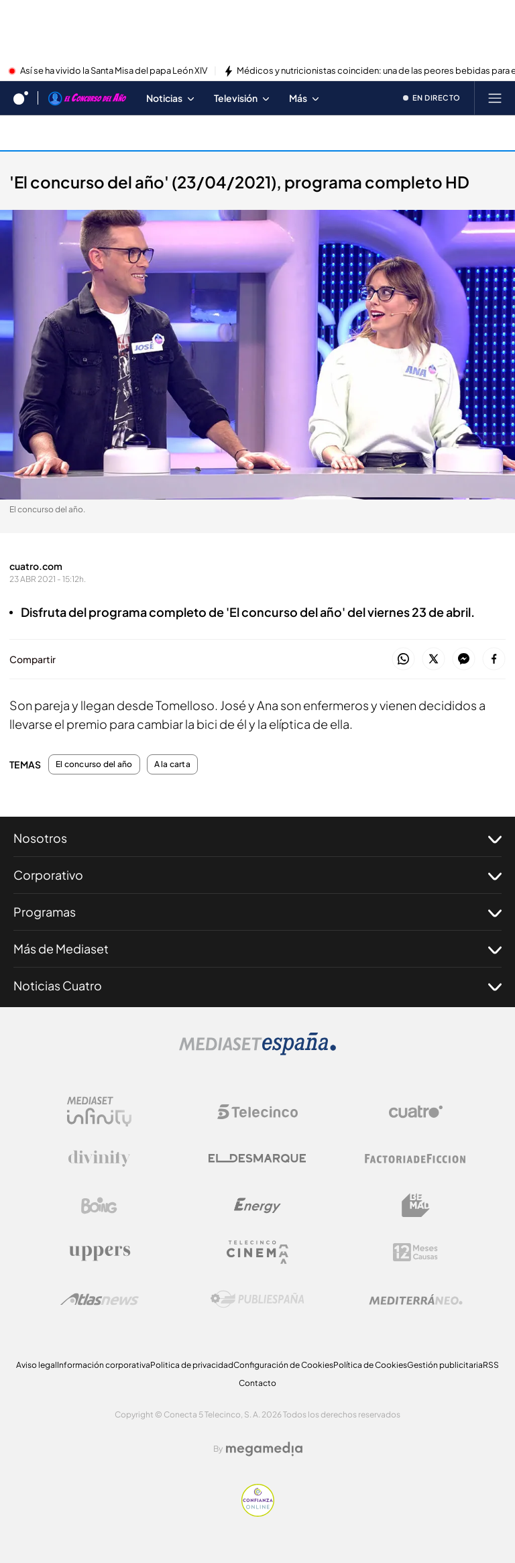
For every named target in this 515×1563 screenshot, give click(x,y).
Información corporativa (103, 1365)
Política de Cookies (370, 1365)
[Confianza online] (257, 1512)
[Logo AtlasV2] (99, 1299)
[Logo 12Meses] (415, 1252)
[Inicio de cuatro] (20, 98)
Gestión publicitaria (445, 1365)
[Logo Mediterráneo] (416, 1299)
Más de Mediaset (257, 949)
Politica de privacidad (191, 1365)
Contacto (257, 1383)
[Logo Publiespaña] (257, 1299)
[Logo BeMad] (416, 1205)
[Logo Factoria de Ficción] (416, 1158)
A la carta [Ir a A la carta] (39, 132)
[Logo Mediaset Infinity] (99, 1111)
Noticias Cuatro (257, 986)
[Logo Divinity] (99, 1158)
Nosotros (257, 838)
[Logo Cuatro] (416, 1111)
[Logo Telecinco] (257, 1111)
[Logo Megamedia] (264, 1449)
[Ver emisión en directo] (432, 98)
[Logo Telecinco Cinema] (257, 1252)
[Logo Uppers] (99, 1252)
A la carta (172, 764)
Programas (257, 912)
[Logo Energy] (257, 1205)
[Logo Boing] (99, 1205)
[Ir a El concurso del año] (87, 98)
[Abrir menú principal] (495, 98)
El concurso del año (94, 764)
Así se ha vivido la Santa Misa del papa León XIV (113, 71)
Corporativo (257, 875)
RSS (491, 1365)
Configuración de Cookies (283, 1365)
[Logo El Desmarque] (257, 1158)
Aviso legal (36, 1365)
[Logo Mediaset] (257, 1051)
